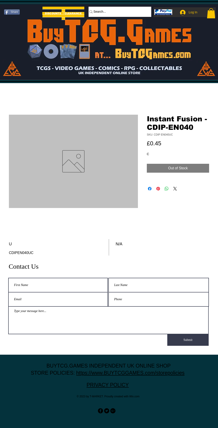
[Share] (12, 12)
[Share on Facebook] (149, 188)
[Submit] (188, 340)
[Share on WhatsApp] (166, 188)
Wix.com (134, 396)
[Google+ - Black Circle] (112, 410)
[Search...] (117, 12)
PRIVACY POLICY (108, 385)
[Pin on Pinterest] (158, 188)
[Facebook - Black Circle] (100, 410)
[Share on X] (175, 188)
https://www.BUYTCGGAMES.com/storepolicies (130, 373)
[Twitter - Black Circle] (106, 410)
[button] (211, 13)
